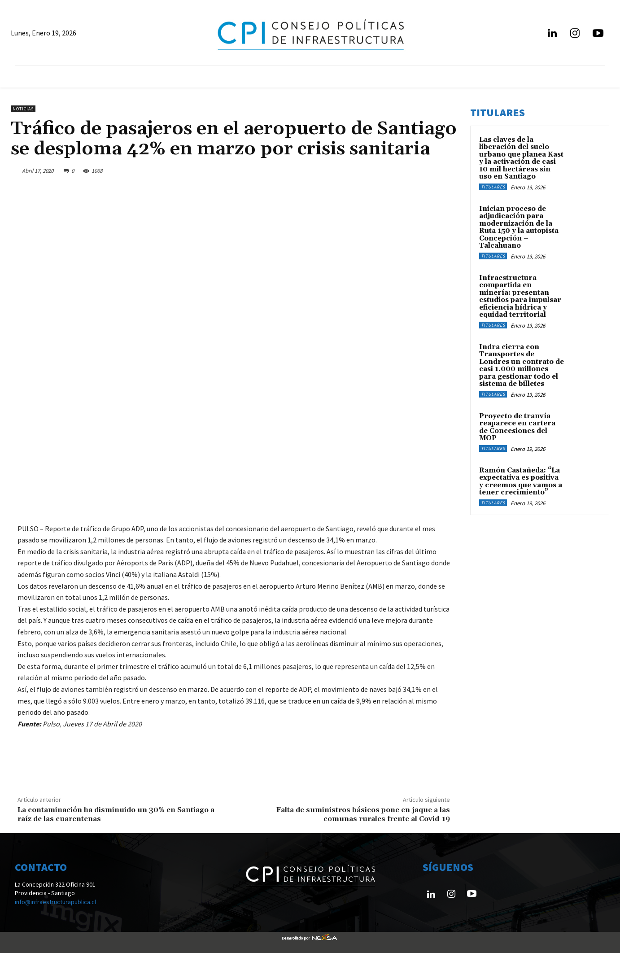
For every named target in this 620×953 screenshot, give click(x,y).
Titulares (493, 187)
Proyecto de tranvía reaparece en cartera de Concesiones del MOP (517, 427)
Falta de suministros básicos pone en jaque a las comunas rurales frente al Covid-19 (363, 814)
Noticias (23, 108)
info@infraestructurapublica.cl (55, 902)
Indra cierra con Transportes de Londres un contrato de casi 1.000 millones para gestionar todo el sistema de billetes (521, 366)
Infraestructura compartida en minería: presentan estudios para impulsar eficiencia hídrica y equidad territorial (520, 296)
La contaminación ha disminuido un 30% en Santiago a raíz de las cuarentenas (115, 814)
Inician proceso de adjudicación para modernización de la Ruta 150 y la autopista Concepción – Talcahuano (519, 227)
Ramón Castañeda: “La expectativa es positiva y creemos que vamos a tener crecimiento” (520, 481)
